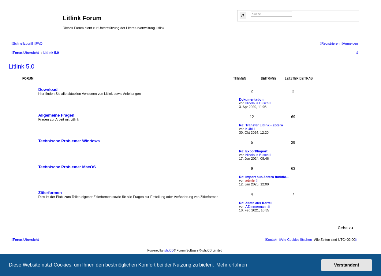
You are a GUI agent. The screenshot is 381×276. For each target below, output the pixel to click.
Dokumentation (251, 99)
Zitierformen (50, 192)
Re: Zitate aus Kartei (255, 203)
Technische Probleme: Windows (69, 141)
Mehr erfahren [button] (231, 264)
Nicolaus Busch (257, 103)
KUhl (249, 129)
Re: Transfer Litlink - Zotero (261, 125)
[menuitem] (39, 43)
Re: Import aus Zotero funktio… (264, 177)
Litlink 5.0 (22, 66)
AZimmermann (256, 206)
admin (250, 180)
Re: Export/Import (253, 151)
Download (48, 89)
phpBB (169, 250)
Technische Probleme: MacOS (67, 167)
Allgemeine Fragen (56, 115)
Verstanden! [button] (346, 265)
